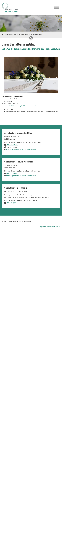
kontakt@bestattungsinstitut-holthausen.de (21, 106)
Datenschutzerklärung (53, 226)
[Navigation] (56, 7)
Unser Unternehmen (22, 34)
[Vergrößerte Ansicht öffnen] (31, 75)
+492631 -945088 (12, 145)
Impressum (43, 226)
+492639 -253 (11, 203)
